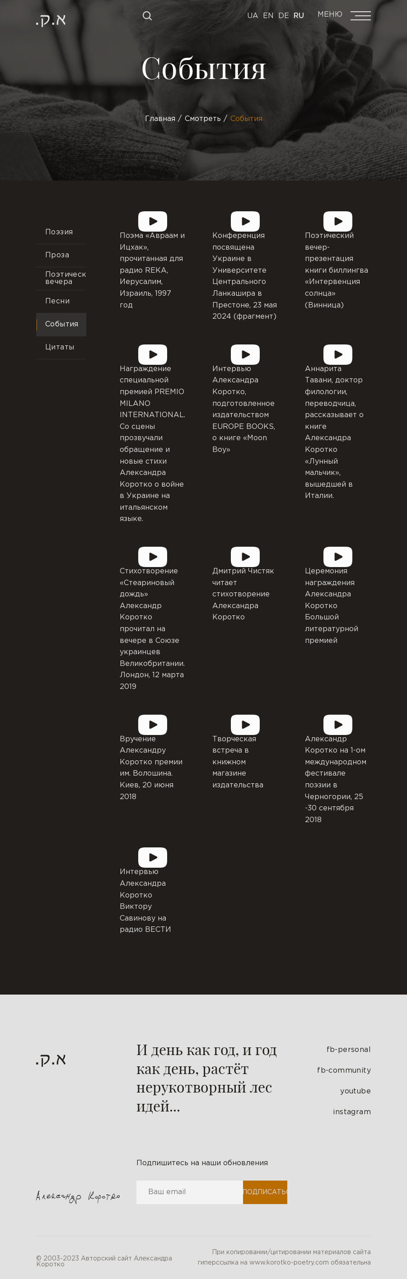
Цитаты (59, 347)
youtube (355, 1091)
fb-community (344, 1070)
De (283, 16)
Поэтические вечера (65, 278)
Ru (299, 16)
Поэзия (59, 232)
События (62, 324)
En (268, 16)
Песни (57, 301)
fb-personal (349, 1049)
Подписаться (264, 1192)
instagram (352, 1112)
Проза (57, 255)
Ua (252, 16)
